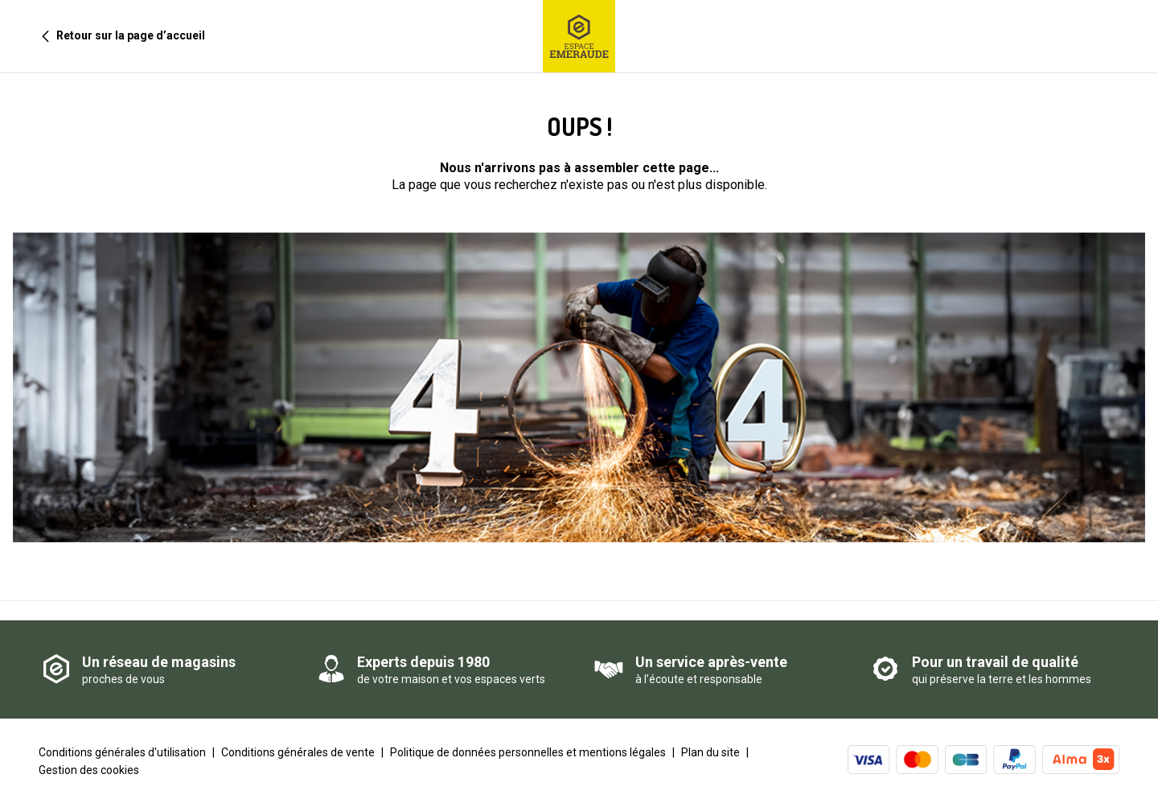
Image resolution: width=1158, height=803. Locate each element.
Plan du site (710, 752)
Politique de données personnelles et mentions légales (528, 752)
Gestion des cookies (89, 770)
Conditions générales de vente (298, 752)
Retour (117, 35)
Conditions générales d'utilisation (122, 752)
